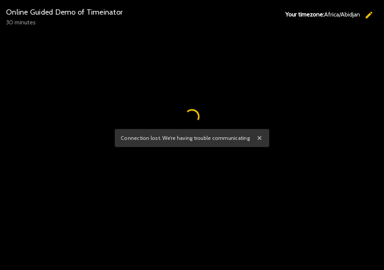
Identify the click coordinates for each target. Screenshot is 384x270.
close (259, 138)
